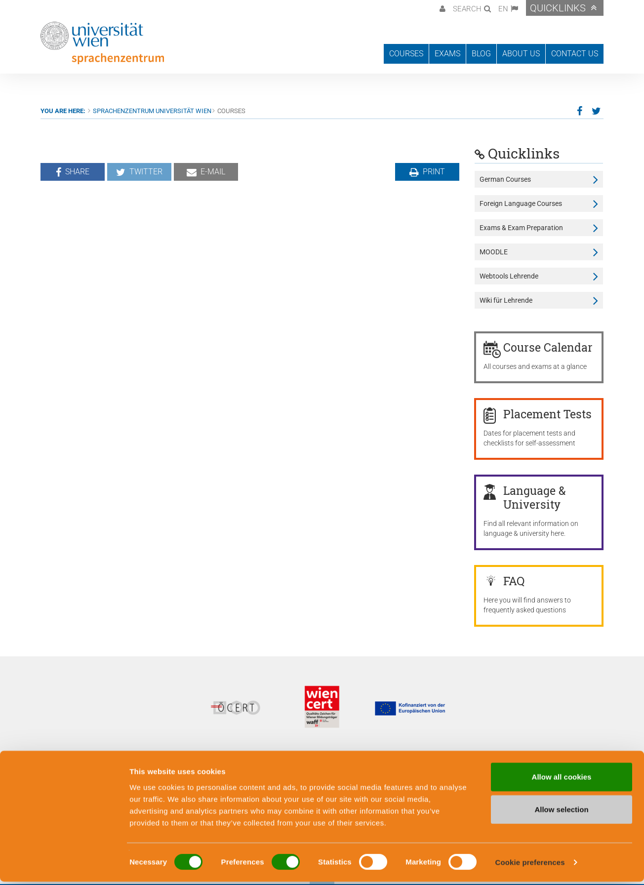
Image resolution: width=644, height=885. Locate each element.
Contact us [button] (574, 53)
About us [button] (521, 53)
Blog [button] (481, 53)
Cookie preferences (530, 865)
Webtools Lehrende (509, 276)
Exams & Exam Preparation (521, 228)
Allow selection (561, 812)
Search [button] (467, 8)
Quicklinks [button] (558, 8)
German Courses (505, 179)
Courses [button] (406, 53)
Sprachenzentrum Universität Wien (152, 111)
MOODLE (494, 252)
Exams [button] (447, 53)
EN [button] (503, 8)
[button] (441, 8)
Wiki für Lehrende (506, 300)
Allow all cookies (562, 780)
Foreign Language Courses (521, 203)
